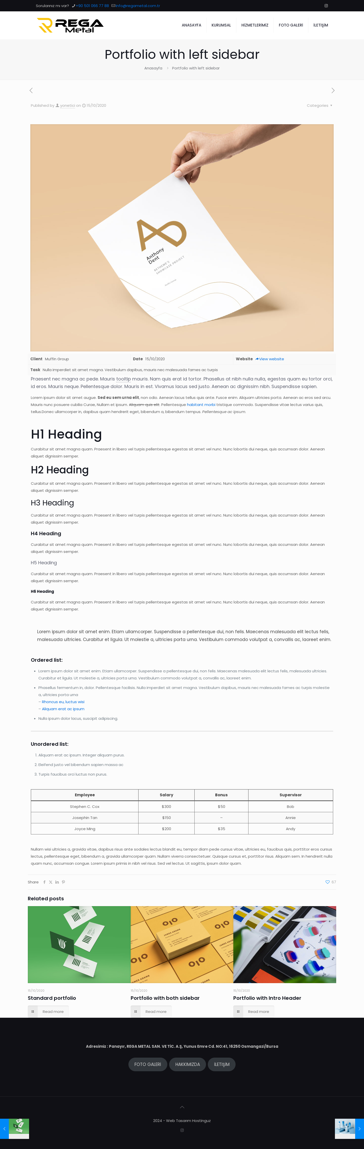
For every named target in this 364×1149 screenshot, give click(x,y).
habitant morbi (201, 404)
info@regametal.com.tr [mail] (138, 5)
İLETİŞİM (222, 1064)
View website (269, 359)
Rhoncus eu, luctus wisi (63, 701)
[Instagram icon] (326, 5)
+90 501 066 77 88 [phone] (92, 5)
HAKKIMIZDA (187, 1064)
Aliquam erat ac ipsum (63, 708)
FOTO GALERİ (147, 1064)
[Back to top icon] (182, 1107)
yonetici (67, 105)
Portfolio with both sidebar (165, 998)
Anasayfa (153, 68)
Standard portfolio (52, 998)
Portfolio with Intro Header (267, 998)
